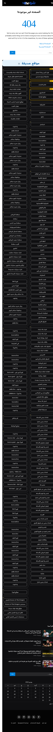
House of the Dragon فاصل (12, 600)
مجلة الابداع (40, 262)
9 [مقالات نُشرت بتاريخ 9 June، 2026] (40, 691)
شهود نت (40, 296)
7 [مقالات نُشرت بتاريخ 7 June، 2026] (5, 688)
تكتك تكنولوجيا (40, 212)
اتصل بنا (11, 723)
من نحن (42, 723)
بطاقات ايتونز (40, 540)
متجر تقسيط (40, 464)
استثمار (40, 124)
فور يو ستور (40, 481)
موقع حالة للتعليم (40, 397)
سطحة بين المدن (12, 223)
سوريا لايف (13, 385)
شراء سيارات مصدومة (13, 269)
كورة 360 (13, 509)
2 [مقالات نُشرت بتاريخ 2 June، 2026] (40, 688)
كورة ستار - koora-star (13, 438)
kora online (13, 505)
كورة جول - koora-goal (13, 442)
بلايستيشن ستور (40, 544)
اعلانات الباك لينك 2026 (40, 371)
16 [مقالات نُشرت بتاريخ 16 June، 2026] (40, 694)
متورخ (40, 250)
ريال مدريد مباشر (13, 143)
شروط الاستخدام (33, 723)
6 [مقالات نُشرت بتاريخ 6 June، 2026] (12, 688)
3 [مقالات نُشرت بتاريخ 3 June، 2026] (33, 688)
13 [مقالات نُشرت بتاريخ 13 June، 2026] (12, 691)
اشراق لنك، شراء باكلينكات (40, 346)
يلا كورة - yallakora (13, 393)
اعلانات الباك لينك (40, 350)
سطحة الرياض (13, 214)
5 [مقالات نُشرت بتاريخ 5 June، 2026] (19, 688)
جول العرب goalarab (13, 290)
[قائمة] (50, 3)
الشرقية (40, 105)
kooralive (13, 402)
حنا (40, 569)
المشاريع (40, 92)
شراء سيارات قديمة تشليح (13, 274)
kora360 (40, 136)
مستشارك (40, 112)
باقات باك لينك (40, 342)
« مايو (49, 704)
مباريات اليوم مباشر (13, 135)
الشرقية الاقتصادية (40, 203)
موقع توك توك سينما (13, 608)
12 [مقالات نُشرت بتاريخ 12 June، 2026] (19, 691)
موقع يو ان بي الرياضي (40, 393)
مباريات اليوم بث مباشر (40, 166)
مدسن (40, 254)
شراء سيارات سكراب (13, 252)
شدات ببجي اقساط (40, 417)
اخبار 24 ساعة (40, 401)
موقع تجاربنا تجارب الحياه (13, 102)
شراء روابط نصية (40, 338)
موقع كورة (13, 592)
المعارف (40, 275)
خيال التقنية (40, 191)
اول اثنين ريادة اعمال (40, 72)
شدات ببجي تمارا (40, 421)
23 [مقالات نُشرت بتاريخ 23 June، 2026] (40, 697)
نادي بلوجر (40, 233)
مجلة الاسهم (40, 199)
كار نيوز (40, 224)
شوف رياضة (40, 376)
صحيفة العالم (40, 409)
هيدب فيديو (40, 279)
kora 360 (40, 162)
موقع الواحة (40, 97)
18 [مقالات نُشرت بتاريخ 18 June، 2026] (25, 694)
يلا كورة (13, 348)
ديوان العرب (13, 106)
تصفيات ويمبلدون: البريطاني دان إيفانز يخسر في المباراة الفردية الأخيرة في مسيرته (22, 632)
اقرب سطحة (13, 244)
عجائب (40, 237)
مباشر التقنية (40, 305)
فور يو (40, 514)
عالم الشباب (40, 84)
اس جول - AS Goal (13, 488)
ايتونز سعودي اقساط (40, 443)
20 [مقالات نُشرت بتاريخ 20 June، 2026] (12, 694)
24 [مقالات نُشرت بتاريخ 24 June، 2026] (33, 697)
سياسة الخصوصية (21, 723)
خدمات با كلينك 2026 (13, 98)
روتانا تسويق (40, 258)
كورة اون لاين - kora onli (13, 372)
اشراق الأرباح (40, 321)
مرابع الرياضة (13, 426)
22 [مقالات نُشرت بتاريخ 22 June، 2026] (47, 697)
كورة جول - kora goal (13, 376)
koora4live (40, 141)
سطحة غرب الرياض (13, 236)
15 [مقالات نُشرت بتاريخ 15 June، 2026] (47, 694)
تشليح (13, 248)
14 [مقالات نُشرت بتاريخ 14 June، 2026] (5, 691)
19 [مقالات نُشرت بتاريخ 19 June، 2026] (19, 694)
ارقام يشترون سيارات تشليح (13, 265)
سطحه (13, 219)
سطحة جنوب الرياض (12, 240)
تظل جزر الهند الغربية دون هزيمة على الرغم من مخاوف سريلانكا (22, 662)
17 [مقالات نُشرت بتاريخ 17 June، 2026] (33, 694)
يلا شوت (40, 145)
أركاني (40, 300)
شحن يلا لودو (40, 527)
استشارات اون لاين (40, 271)
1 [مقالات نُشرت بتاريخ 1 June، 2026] (47, 688)
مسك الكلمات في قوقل (40, 174)
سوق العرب (12, 81)
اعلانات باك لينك (13, 114)
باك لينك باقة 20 (12, 85)
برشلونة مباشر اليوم (13, 310)
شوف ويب (40, 195)
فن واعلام (13, 418)
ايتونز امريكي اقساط (40, 506)
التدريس (40, 355)
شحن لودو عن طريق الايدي (40, 531)
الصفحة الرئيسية (42, 47)
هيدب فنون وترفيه (40, 405)
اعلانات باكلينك (13, 119)
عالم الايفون (40, 207)
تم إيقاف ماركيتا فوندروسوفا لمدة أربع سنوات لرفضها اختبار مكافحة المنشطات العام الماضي (22, 652)
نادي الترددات (40, 267)
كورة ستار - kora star (13, 381)
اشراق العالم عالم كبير (40, 359)
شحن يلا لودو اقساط (40, 447)
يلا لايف (13, 298)
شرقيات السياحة (40, 313)
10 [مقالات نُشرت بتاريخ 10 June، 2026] (33, 691)
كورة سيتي (12, 286)
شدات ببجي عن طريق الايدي (40, 489)
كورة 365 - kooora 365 (12, 484)
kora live (13, 398)
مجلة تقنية (40, 388)
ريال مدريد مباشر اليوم (13, 306)
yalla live (13, 323)
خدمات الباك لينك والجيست (13, 72)
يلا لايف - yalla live (13, 389)
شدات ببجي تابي (40, 430)
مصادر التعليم (40, 384)
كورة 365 (13, 281)
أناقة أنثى (40, 241)
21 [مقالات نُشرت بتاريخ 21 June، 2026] (5, 694)
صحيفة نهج (40, 220)
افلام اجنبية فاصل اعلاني (13, 613)
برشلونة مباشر (12, 139)
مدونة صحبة (40, 309)
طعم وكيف (40, 292)
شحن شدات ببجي (40, 519)
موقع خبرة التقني (40, 229)
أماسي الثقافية (40, 245)
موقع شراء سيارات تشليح (13, 261)
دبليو (40, 117)
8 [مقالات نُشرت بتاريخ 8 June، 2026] (47, 691)
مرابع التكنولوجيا (40, 186)
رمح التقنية (40, 283)
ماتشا (40, 573)
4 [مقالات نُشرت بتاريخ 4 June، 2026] (25, 688)
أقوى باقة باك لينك (13, 93)
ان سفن (40, 182)
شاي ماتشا (40, 578)
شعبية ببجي (40, 535)
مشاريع (13, 110)
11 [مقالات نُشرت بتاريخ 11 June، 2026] (25, 691)
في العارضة (13, 343)
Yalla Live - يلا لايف (13, 472)
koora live (40, 153)
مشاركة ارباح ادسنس (40, 76)
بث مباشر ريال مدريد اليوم (13, 294)
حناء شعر (40, 565)
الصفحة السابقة (42, 43)
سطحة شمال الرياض (13, 231)
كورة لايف (40, 132)
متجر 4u (40, 485)
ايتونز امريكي (40, 438)
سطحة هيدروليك (12, 227)
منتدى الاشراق (40, 367)
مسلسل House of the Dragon (13, 604)
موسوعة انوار (40, 317)
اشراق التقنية (40, 178)
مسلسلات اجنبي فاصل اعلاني (13, 617)
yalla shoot (13, 131)
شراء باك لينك (40, 329)
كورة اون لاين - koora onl (13, 476)
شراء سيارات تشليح (13, 257)
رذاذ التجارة (40, 288)
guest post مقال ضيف (12, 76)
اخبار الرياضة (40, 363)
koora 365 (12, 406)
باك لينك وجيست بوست (40, 380)
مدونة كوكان (40, 216)
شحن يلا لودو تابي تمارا (40, 497)
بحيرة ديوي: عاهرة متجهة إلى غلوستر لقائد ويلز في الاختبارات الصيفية (20, 642)
